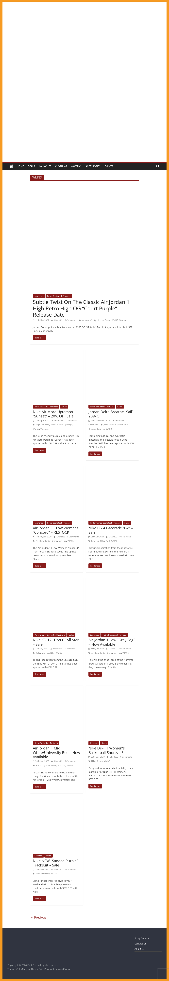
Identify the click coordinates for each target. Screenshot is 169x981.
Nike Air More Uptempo (61, 424)
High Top (40, 424)
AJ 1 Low (95, 652)
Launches (45, 166)
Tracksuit (45, 873)
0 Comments (70, 320)
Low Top (101, 429)
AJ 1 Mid (39, 765)
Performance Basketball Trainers (105, 522)
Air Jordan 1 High (89, 320)
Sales (64, 406)
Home (20, 166)
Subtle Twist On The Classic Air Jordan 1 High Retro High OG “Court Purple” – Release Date (81, 308)
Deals (31, 166)
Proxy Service (142, 938)
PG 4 (108, 540)
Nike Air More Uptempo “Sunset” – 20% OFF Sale (53, 413)
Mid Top (45, 652)
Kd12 (38, 652)
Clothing (61, 166)
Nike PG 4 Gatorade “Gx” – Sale (110, 530)
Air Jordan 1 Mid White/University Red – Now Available (56, 752)
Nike (47, 424)
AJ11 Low (40, 540)
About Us (140, 948)
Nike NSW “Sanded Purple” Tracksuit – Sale (55, 862)
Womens (76, 166)
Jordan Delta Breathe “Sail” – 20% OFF (112, 413)
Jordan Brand (104, 320)
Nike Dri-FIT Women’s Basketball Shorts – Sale (108, 750)
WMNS (115, 320)
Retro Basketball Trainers (58, 296)
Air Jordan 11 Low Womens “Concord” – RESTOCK (55, 530)
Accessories (93, 166)
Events (108, 166)
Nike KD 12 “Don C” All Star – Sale (56, 642)
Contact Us (140, 943)
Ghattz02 (58, 320)
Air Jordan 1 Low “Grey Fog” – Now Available (111, 642)
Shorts (100, 761)
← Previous (38, 917)
